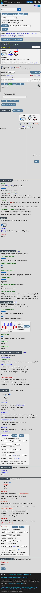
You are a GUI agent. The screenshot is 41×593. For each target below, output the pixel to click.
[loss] (24, 441)
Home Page (4, 587)
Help (14, 589)
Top (36, 162)
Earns (9, 36)
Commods (4, 36)
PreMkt (8, 33)
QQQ (25, 14)
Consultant (11, 2)
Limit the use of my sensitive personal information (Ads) (14, 577)
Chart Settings (35, 72)
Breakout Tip (4, 470)
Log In (8, 587)
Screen (19, 2)
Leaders (15, 14)
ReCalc (14, 436)
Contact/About (19, 589)
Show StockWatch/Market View (12, 39)
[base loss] (9, 459)
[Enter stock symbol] (9, 9)
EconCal (23, 33)
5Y (22, 84)
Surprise (14, 36)
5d (10, 84)
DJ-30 (21, 14)
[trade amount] (8, 455)
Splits (28, 33)
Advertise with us (27, 574)
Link (13, 79)
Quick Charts (10, 589)
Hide (19, 251)
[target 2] (9, 450)
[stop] (16, 441)
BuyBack (20, 36)
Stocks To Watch (25, 587)
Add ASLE (5, 26)
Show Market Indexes (8, 105)
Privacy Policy (12, 574)
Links (4, 101)
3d (6, 84)
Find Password (31, 589)
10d (14, 84)
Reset (21, 436)
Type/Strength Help (5, 357)
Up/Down (34, 33)
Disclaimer (19, 574)
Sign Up (29, 2)
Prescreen (3, 589)
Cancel (25, 589)
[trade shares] (24, 455)
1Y (19, 84)
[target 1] (9, 535)
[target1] (9, 444)
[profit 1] (18, 444)
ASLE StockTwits (13, 101)
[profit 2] (18, 450)
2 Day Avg (26, 326)
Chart (5, 29)
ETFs (9, 14)
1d (2, 84)
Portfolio (35, 587)
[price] (7, 441)
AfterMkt (13, 33)
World (18, 33)
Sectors (4, 14)
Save (14, 455)
